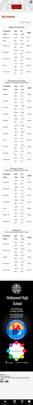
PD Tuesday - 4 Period (16, 168)
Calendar (15, 402)
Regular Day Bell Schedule (16, 27)
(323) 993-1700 (18, 314)
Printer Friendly (25, 22)
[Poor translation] (6, 381)
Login (9, 362)
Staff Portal (16, 7)
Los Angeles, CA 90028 (16, 311)
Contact (29, 402)
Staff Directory (5, 402)
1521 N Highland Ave (16, 309)
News (22, 402)
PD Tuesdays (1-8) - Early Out (16, 81)
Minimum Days (16, 230)
